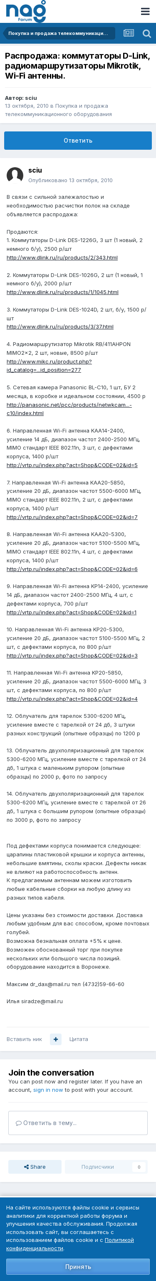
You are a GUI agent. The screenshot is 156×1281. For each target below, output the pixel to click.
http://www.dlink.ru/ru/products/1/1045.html (63, 292)
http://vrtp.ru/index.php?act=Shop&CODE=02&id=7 (72, 517)
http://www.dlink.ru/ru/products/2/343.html (62, 257)
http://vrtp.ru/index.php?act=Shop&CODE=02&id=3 (72, 655)
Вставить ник (24, 1039)
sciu (31, 97)
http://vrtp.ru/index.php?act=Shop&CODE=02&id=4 (72, 698)
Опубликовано (70, 180)
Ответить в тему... (46, 1122)
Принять (78, 1266)
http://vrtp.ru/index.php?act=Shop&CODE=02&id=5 (72, 465)
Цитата (78, 1039)
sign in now (48, 1089)
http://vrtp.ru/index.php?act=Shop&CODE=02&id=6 (72, 569)
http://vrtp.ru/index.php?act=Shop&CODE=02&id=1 (71, 612)
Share (35, 1166)
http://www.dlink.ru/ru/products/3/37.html (60, 326)
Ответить (78, 140)
